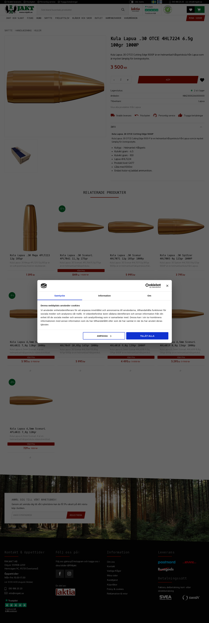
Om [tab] (149, 295)
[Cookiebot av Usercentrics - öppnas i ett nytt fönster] (148, 285)
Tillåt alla (147, 335)
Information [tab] (104, 295)
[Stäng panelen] (167, 286)
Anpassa (104, 335)
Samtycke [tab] (59, 295)
